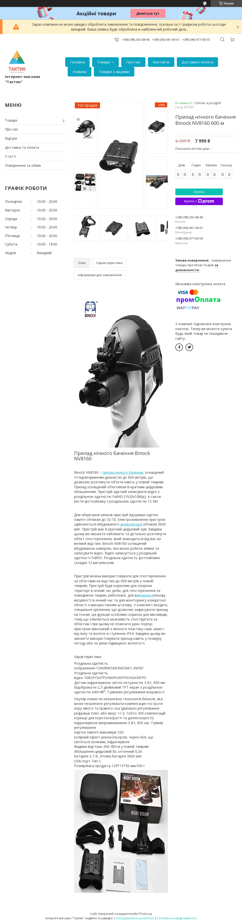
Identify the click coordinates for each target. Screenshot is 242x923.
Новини (79, 71)
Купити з (199, 201)
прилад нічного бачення (122, 472)
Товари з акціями (114, 71)
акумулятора (131, 524)
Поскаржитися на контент (135, 918)
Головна (77, 61)
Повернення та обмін (23, 165)
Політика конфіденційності (177, 918)
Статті (10, 156)
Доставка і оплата (197, 61)
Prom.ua (145, 913)
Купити (199, 192)
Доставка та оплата (22, 147)
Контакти (161, 61)
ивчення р (145, 595)
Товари (103, 61)
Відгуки (11, 138)
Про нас (133, 61)
